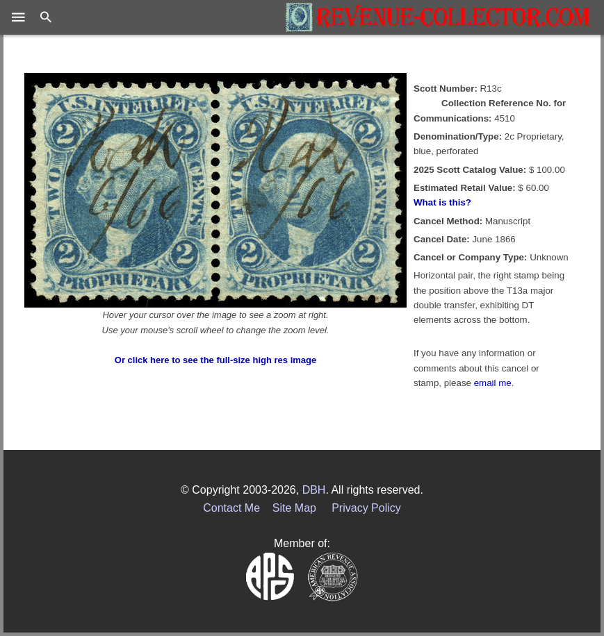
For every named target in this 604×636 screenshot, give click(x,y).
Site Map (294, 508)
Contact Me (231, 508)
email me (493, 383)
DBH (314, 490)
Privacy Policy (366, 508)
